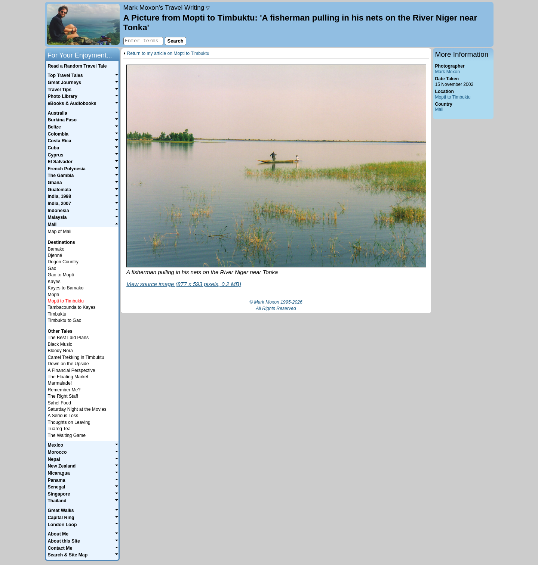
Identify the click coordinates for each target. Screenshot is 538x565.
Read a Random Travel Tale (77, 66)
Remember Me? (64, 389)
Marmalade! (60, 383)
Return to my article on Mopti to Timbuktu (168, 53)
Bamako (56, 249)
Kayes (54, 281)
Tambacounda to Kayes (72, 307)
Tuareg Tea (59, 428)
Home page (83, 24)
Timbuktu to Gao (65, 320)
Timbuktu (57, 314)
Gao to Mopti (61, 274)
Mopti (53, 294)
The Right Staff (63, 396)
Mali (439, 109)
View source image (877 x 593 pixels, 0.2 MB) (183, 284)
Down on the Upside (68, 363)
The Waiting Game (67, 435)
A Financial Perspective (71, 370)
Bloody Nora (60, 350)
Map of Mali (59, 231)
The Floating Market (68, 376)
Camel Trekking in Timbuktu (76, 357)
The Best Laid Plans (68, 337)
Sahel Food (59, 403)
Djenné (55, 255)
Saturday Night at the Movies (77, 409)
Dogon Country (63, 261)
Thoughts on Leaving (69, 422)
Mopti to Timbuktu (453, 97)
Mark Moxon (447, 71)
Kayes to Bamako (66, 288)
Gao (52, 268)
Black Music (60, 344)
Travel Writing (166, 7)
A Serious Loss (63, 415)
